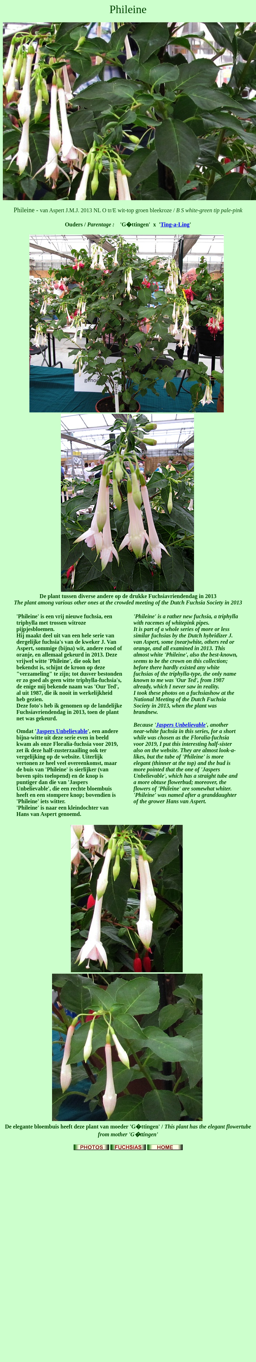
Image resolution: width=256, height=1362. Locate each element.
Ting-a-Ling (174, 224)
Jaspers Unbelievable (61, 731)
